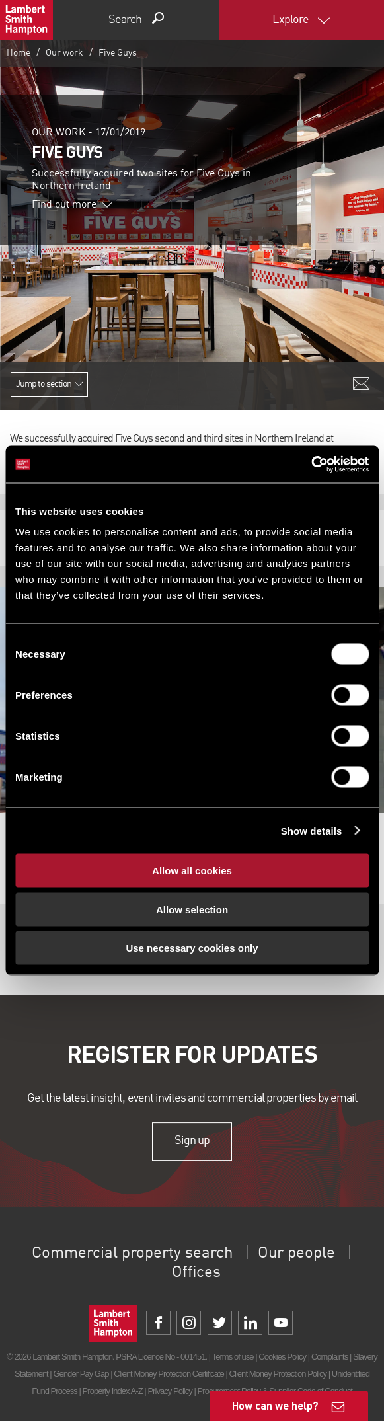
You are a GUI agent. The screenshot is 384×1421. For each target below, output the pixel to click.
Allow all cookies (192, 870)
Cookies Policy (282, 1357)
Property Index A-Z (113, 1391)
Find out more (72, 205)
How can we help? (275, 1405)
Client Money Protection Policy (278, 1374)
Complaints (329, 1357)
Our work (64, 53)
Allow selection (192, 909)
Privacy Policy (169, 1391)
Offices (196, 1273)
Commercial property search (132, 1254)
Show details (311, 830)
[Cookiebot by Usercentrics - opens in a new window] (311, 464)
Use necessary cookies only (192, 948)
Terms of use (233, 1357)
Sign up (192, 1141)
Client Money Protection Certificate (169, 1374)
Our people (296, 1254)
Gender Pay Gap (80, 1374)
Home (18, 53)
